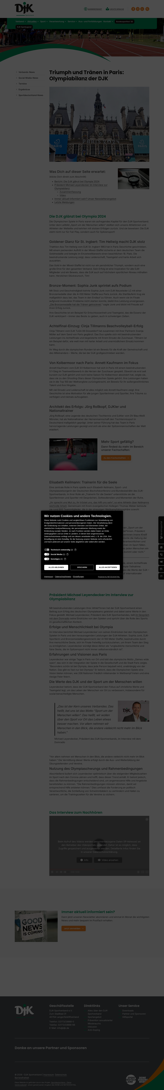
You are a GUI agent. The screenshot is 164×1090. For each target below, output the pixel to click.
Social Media (56, 554)
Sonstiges (55, 559)
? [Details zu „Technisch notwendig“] (75, 550)
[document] (82, 530)
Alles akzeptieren (108, 567)
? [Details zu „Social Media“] (67, 554)
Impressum (48, 577)
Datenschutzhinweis (63, 577)
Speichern (82, 567)
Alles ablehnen (56, 567)
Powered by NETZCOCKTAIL (109, 577)
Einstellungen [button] (78, 577)
